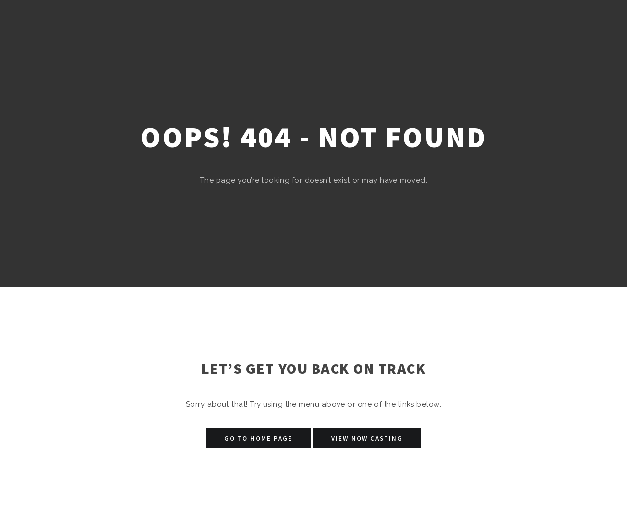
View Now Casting (367, 438)
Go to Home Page (258, 438)
